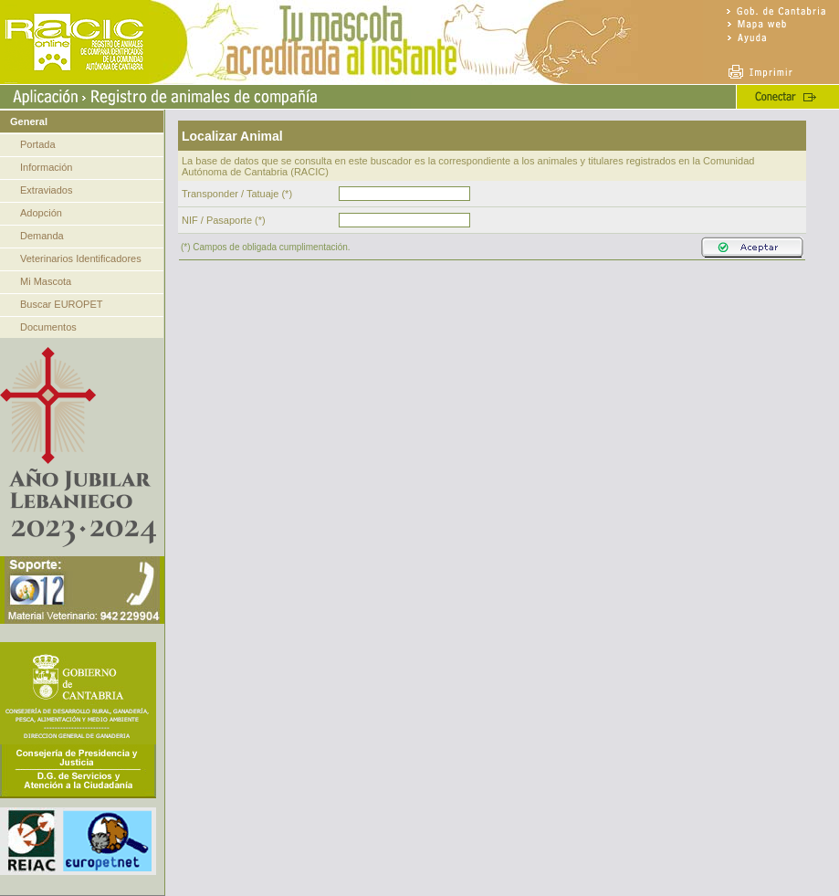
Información (46, 167)
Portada (38, 144)
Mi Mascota (45, 281)
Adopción (41, 212)
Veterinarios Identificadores (81, 258)
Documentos (48, 327)
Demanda (42, 235)
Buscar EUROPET (61, 304)
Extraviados (46, 189)
